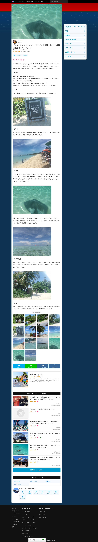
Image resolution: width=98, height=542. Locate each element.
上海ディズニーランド (28, 520)
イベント (49, 492)
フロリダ (24, 514)
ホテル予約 (36, 1)
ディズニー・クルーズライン (28, 488)
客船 (22, 492)
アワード (14, 516)
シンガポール (42, 517)
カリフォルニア (26, 511)
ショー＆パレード (70, 39)
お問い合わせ (15, 521)
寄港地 (29, 492)
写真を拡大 (36, 312)
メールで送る (43, 366)
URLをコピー (55, 366)
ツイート (19, 366)
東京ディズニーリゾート (28, 530)
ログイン (46, 1)
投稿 (42, 1)
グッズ (56, 492)
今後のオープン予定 (27, 533)
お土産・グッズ (70, 52)
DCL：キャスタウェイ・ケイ (20, 49)
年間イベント (69, 48)
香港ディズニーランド (28, 517)
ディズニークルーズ (19, 1)
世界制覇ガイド (29, 1)
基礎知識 (47, 481)
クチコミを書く (16, 513)
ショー (36, 492)
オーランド (42, 514)
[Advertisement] (75, 13)
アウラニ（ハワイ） (27, 525)
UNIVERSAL (46, 508)
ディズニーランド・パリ (28, 522)
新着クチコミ (33, 481)
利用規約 (14, 524)
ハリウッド (42, 511)
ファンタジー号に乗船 (20, 55)
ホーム (14, 508)
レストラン (68, 43)
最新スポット (17, 484)
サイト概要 (15, 519)
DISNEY (27, 508)
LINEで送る (30, 366)
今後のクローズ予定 (27, 536)
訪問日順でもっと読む (36, 470)
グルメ (42, 492)
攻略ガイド (17, 481)
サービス (22, 497)
